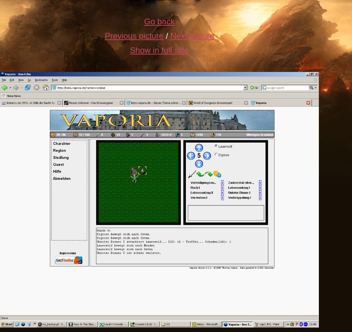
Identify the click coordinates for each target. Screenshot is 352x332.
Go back (159, 21)
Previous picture (134, 35)
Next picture (192, 35)
